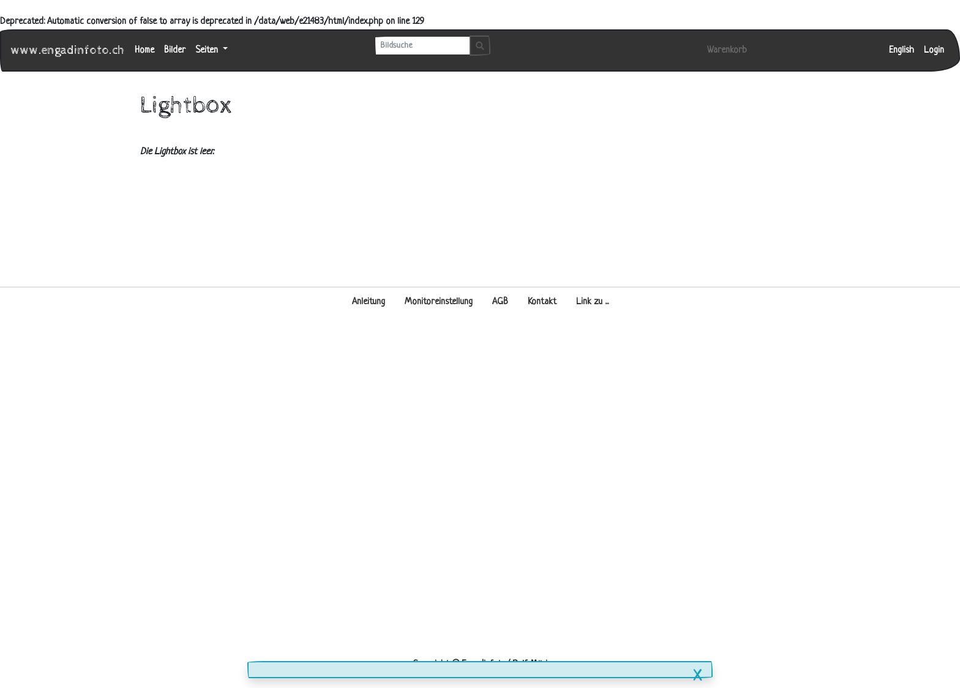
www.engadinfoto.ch (68, 50)
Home (144, 50)
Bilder (175, 50)
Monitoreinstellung (439, 302)
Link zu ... (592, 302)
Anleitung (368, 302)
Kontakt (542, 302)
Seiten (207, 50)
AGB (500, 302)
